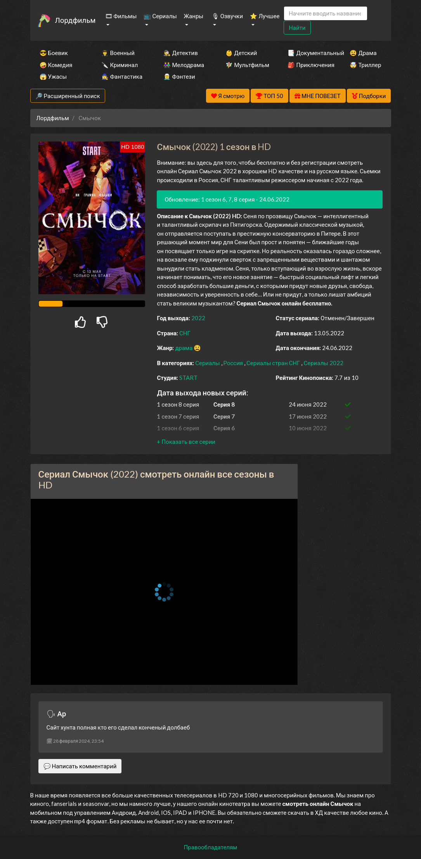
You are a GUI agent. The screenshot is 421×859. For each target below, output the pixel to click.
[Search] (325, 13)
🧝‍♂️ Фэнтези (179, 76)
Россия (233, 362)
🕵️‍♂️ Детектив (180, 52)
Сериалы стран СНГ (273, 362)
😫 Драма (363, 52)
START (188, 377)
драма (184, 347)
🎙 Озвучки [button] (227, 15)
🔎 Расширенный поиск (67, 95)
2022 (198, 317)
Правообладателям (210, 846)
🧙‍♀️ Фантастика (121, 76)
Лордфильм (75, 20)
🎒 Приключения (308, 64)
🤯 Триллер (365, 64)
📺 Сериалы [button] (160, 15)
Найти (297, 27)
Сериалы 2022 (323, 362)
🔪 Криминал (119, 64)
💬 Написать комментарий (80, 765)
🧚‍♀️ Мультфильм (246, 64)
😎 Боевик (54, 52)
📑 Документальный (308, 52)
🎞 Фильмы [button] (121, 15)
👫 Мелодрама (183, 64)
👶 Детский (241, 52)
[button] (186, 441)
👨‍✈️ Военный (117, 52)
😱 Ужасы (53, 76)
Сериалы (208, 362)
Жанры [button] (194, 15)
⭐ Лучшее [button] (264, 15)
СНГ (185, 332)
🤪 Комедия (56, 64)
